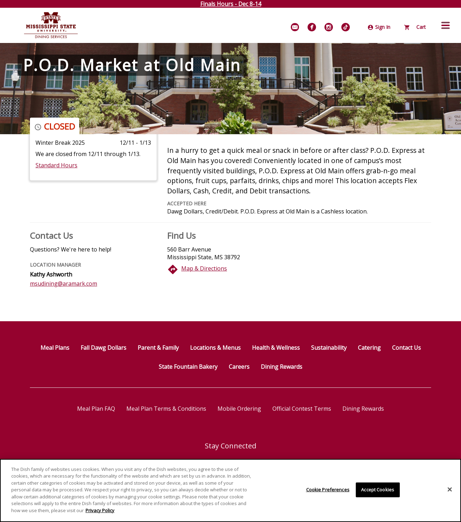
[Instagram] (328, 27)
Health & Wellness (276, 348)
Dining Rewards (281, 367)
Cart (415, 27)
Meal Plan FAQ (96, 408)
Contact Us (406, 348)
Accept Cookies (377, 492)
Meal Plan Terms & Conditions (166, 408)
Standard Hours (56, 165)
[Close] (449, 492)
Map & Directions (204, 268)
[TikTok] (345, 27)
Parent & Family (158, 348)
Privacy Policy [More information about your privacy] (100, 513)
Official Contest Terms (301, 408)
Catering (369, 348)
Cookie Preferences (327, 492)
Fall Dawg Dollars (103, 348)
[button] (445, 25)
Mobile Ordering (239, 408)
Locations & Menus (215, 348)
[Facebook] (312, 27)
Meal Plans (54, 348)
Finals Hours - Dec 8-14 (230, 4)
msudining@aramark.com (63, 283)
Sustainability (329, 348)
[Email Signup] (295, 27)
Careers (239, 367)
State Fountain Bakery (188, 367)
